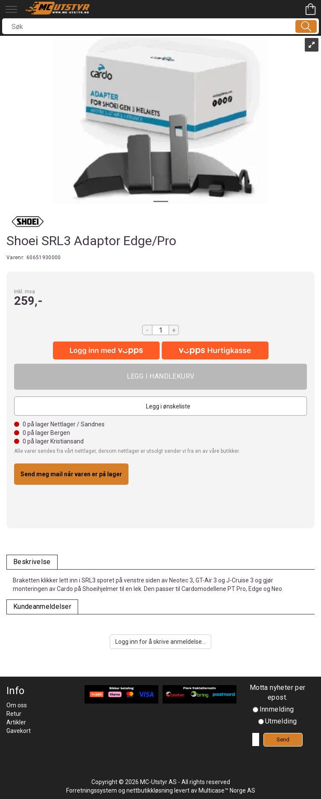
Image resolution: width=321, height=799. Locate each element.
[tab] (32, 562)
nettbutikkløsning (149, 790)
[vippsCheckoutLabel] (215, 350)
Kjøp (160, 377)
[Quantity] (160, 330)
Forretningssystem (91, 790)
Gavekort (18, 730)
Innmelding (277, 709)
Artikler (16, 722)
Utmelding (281, 721)
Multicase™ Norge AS (226, 790)
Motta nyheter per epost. (278, 692)
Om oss (16, 705)
